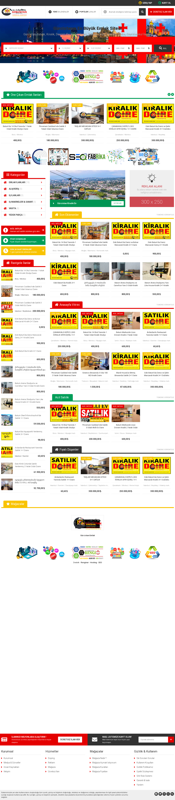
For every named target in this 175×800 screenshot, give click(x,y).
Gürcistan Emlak (87, 535)
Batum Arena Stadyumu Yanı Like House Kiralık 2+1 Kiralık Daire (156, 284)
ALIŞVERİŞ (23, 189)
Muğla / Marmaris (22, 295)
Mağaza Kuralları (100, 599)
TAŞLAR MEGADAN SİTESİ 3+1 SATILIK (87, 127)
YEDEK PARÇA (23, 215)
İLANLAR (85, 11)
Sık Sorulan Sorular (146, 590)
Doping (51, 590)
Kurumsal (8, 590)
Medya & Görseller (12, 595)
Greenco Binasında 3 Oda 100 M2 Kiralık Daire (95, 374)
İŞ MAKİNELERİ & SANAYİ (23, 202)
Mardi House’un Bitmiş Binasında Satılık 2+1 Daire (126, 374)
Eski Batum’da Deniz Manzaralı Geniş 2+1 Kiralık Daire (156, 243)
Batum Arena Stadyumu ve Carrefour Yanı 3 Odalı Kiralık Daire (126, 284)
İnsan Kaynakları (11, 599)
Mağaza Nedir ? (99, 590)
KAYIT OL (164, 2)
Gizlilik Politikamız (145, 599)
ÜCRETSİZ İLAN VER (161, 12)
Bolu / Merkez (20, 279)
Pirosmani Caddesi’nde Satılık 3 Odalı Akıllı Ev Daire (95, 426)
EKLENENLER (59, 11)
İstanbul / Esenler (22, 456)
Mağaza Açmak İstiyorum (104, 595)
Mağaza (52, 599)
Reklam (51, 595)
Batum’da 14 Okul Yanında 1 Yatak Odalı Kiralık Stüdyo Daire (17, 127)
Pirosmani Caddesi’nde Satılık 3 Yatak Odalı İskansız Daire (52, 127)
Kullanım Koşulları (145, 595)
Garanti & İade (143, 612)
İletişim (7, 604)
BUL (163, 48)
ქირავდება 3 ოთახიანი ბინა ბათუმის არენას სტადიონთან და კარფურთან (30, 370)
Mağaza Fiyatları (100, 604)
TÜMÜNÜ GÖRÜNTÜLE (165, 215)
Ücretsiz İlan (53, 604)
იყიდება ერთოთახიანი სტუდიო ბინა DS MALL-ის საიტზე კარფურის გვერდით (29, 482)
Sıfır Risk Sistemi (144, 608)
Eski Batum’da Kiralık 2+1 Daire (28, 351)
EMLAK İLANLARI (23, 182)
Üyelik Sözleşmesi (145, 604)
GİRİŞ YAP (145, 2)
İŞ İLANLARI (23, 195)
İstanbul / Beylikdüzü (23, 311)
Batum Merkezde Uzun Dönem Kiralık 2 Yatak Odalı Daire (125, 333)
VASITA (23, 208)
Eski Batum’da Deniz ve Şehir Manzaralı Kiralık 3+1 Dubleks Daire (157, 127)
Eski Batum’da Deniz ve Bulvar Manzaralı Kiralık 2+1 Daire (125, 243)
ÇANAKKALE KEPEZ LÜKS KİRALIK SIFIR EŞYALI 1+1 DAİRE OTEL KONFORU (122, 127)
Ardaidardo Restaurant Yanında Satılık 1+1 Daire (156, 333)
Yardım (140, 617)
